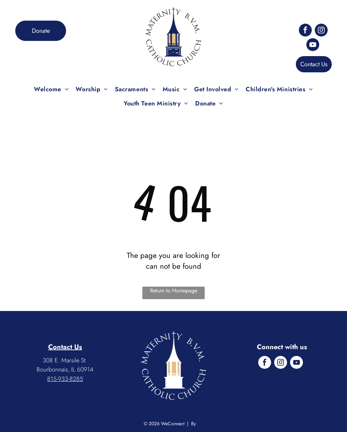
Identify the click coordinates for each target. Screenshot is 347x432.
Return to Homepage (173, 290)
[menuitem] (51, 89)
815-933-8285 (65, 379)
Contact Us (65, 347)
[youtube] (312, 45)
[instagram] (321, 31)
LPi (200, 423)
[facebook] (305, 31)
